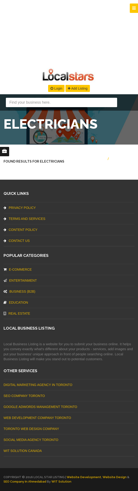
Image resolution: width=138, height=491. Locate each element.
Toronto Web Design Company (31, 429)
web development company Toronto (37, 418)
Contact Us (17, 241)
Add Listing (77, 88)
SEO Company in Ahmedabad (25, 481)
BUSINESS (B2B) (19, 291)
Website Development (84, 477)
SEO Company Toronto (24, 396)
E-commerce (18, 269)
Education (16, 302)
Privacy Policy (20, 208)
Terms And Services (24, 219)
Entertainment (20, 280)
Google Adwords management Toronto (40, 407)
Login (56, 88)
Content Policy (21, 230)
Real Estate (17, 313)
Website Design (114, 477)
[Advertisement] (69, 32)
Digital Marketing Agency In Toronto (38, 385)
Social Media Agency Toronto (31, 440)
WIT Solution (61, 481)
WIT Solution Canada (23, 451)
